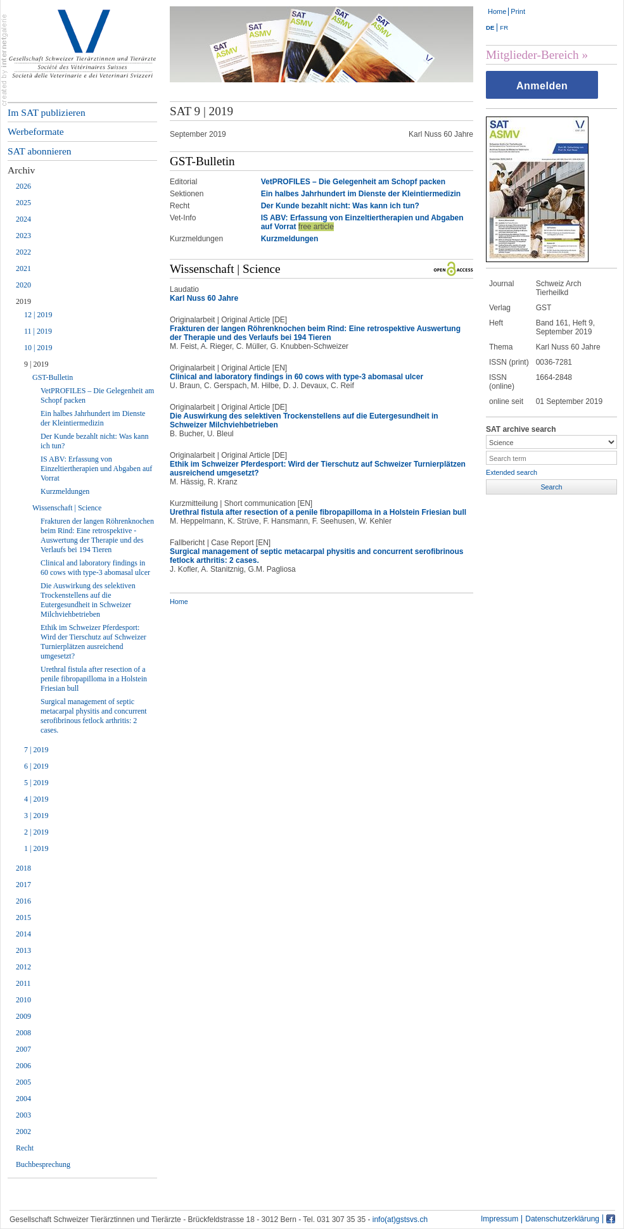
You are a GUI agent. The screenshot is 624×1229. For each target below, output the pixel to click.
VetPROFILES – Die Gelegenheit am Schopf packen (97, 395)
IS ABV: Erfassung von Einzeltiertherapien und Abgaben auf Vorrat (96, 468)
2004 (23, 1098)
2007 (23, 1049)
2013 (23, 950)
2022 (23, 252)
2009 (23, 1016)
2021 (23, 268)
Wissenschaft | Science (66, 507)
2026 (23, 186)
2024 (23, 219)
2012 (23, 966)
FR (504, 27)
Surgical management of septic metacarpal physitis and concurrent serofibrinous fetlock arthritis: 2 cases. (94, 715)
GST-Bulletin (52, 377)
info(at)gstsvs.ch (400, 1219)
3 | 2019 (36, 815)
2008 (23, 1032)
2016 (23, 901)
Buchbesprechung (43, 1164)
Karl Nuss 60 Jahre (204, 298)
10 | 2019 (38, 347)
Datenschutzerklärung (562, 1219)
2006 (23, 1065)
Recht (25, 1148)
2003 (23, 1115)
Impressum (499, 1219)
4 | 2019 (36, 799)
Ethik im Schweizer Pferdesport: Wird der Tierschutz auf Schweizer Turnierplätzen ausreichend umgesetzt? (93, 641)
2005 (23, 1082)
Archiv (21, 170)
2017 (23, 884)
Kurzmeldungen (65, 491)
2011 (23, 983)
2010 (23, 999)
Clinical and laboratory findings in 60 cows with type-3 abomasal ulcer (95, 567)
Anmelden (542, 85)
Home (497, 11)
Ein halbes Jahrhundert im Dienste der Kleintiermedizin (93, 418)
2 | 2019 (36, 832)
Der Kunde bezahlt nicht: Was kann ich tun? (94, 441)
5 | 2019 (36, 782)
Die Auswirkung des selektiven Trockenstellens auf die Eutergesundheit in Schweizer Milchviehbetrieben (88, 600)
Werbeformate (36, 131)
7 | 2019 (36, 749)
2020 (23, 284)
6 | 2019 (36, 766)
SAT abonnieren (40, 151)
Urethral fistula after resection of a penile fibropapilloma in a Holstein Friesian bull (94, 679)
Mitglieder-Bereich (532, 54)
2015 (23, 917)
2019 (23, 301)
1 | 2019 (36, 848)
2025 (23, 202)
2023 (23, 235)
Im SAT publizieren (47, 112)
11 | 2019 (38, 331)
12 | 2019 (38, 314)
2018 (23, 868)
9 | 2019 (36, 364)
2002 (23, 1131)
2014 (23, 934)
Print (518, 11)
